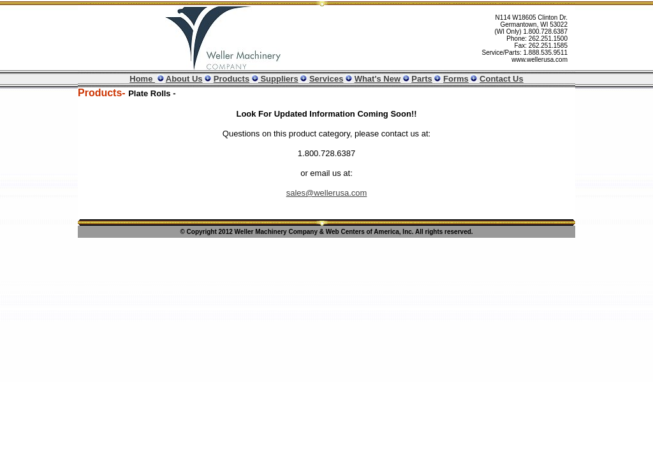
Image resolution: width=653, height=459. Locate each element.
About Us (184, 79)
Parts (421, 79)
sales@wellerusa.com (326, 193)
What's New (377, 79)
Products (231, 79)
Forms (456, 79)
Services (326, 79)
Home (142, 79)
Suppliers (278, 79)
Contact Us (502, 79)
